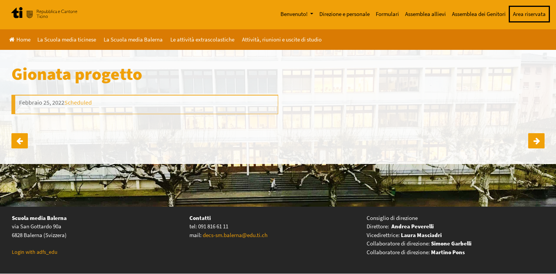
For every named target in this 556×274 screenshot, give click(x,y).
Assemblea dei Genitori (479, 14)
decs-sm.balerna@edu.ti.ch (235, 235)
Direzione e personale (344, 14)
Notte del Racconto (536, 140)
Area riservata (529, 14)
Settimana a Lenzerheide (19, 140)
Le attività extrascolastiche (202, 39)
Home (19, 39)
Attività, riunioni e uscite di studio (282, 39)
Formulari (387, 14)
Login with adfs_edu (35, 252)
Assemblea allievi (425, 14)
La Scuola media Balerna (133, 39)
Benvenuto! (294, 14)
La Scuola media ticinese (66, 39)
